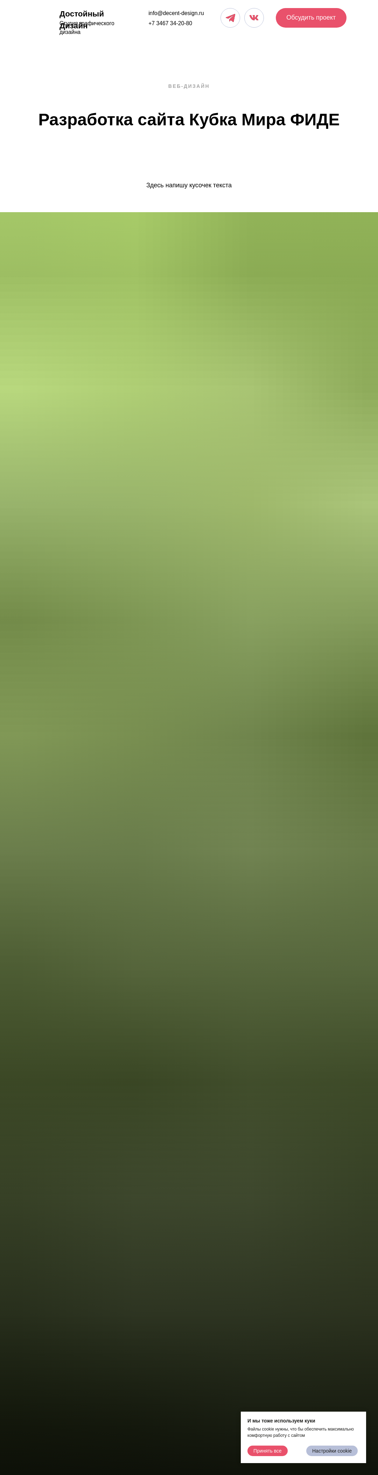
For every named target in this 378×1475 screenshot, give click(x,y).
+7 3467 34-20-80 (170, 23)
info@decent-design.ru (176, 13)
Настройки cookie (332, 1451)
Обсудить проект (311, 17)
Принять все (267, 1451)
